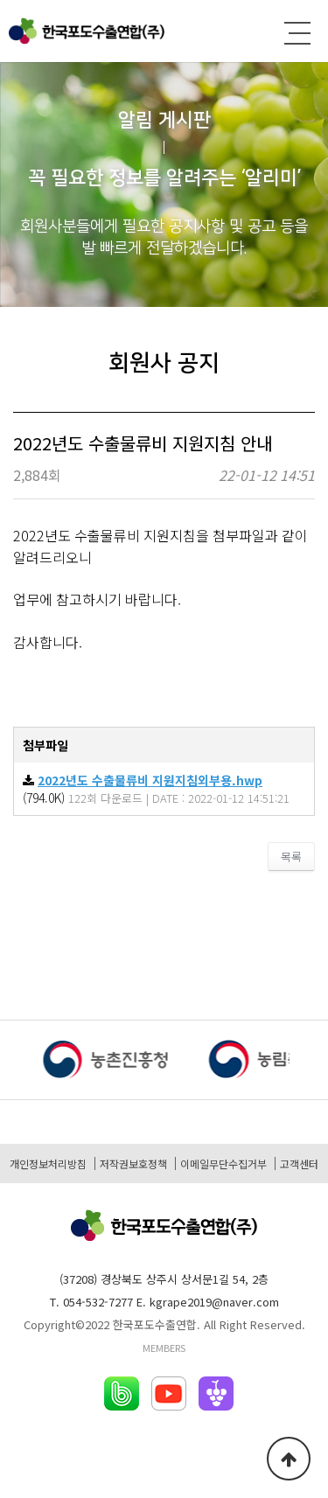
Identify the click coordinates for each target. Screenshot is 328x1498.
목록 (291, 856)
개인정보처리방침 (48, 1163)
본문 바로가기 (0, 0)
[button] (309, 1062)
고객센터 (299, 1163)
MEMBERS (164, 1348)
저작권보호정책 (133, 1163)
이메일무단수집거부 (223, 1163)
